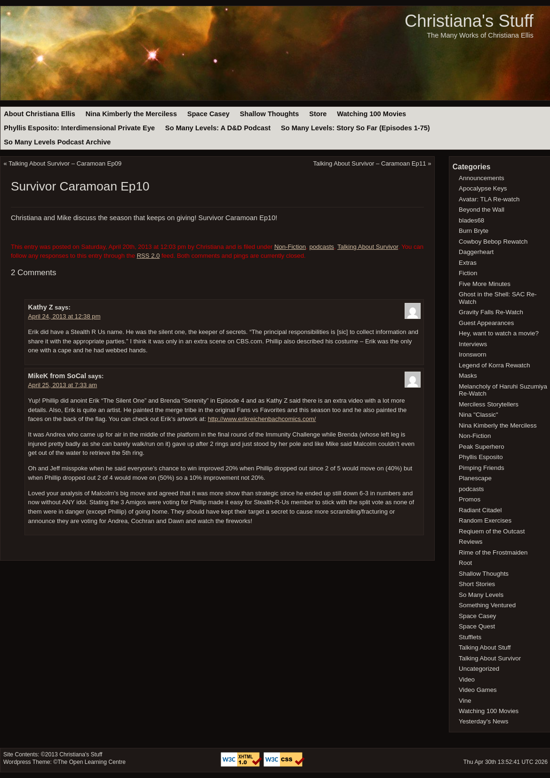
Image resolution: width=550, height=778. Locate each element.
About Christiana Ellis (39, 114)
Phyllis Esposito (481, 456)
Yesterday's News (483, 721)
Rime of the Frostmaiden (493, 552)
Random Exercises (485, 520)
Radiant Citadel (480, 510)
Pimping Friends (481, 467)
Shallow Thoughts (269, 114)
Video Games (478, 689)
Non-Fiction (290, 246)
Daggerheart (476, 251)
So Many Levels (481, 594)
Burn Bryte (473, 230)
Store (318, 114)
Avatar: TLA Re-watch (489, 199)
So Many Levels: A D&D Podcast (218, 128)
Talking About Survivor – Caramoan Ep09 (64, 163)
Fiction (468, 273)
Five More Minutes (484, 283)
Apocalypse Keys (483, 188)
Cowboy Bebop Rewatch (493, 241)
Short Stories (477, 583)
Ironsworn (472, 354)
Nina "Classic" (478, 414)
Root (465, 562)
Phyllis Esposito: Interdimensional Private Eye (79, 128)
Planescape (475, 478)
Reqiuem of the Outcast (492, 531)
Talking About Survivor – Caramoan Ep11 (369, 163)
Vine (465, 700)
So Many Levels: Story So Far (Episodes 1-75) (355, 128)
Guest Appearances (486, 322)
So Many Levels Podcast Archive (57, 142)
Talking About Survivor (367, 246)
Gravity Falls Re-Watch (491, 312)
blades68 (471, 220)
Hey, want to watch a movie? (499, 333)
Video (467, 679)
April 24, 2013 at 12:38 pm (64, 316)
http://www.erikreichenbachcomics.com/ (262, 418)
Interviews (473, 344)
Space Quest (477, 626)
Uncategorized (479, 668)
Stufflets (470, 637)
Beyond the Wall (481, 209)
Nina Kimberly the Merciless (131, 114)
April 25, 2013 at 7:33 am (62, 385)
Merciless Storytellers (488, 404)
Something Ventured (487, 605)
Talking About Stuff (484, 647)
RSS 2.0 (148, 255)
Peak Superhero (481, 446)
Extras (468, 262)
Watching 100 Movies (371, 114)
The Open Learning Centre (91, 762)
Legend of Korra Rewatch (494, 365)
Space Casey (208, 114)
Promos (469, 499)
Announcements (481, 178)
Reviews (470, 541)
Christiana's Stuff (469, 21)
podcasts (321, 246)
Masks (468, 375)
